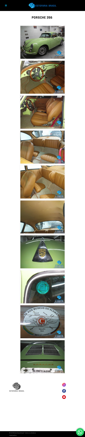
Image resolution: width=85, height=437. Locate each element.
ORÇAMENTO (48, 397)
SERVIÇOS (47, 393)
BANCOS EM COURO (50, 383)
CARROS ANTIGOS (49, 390)
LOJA (46, 387)
